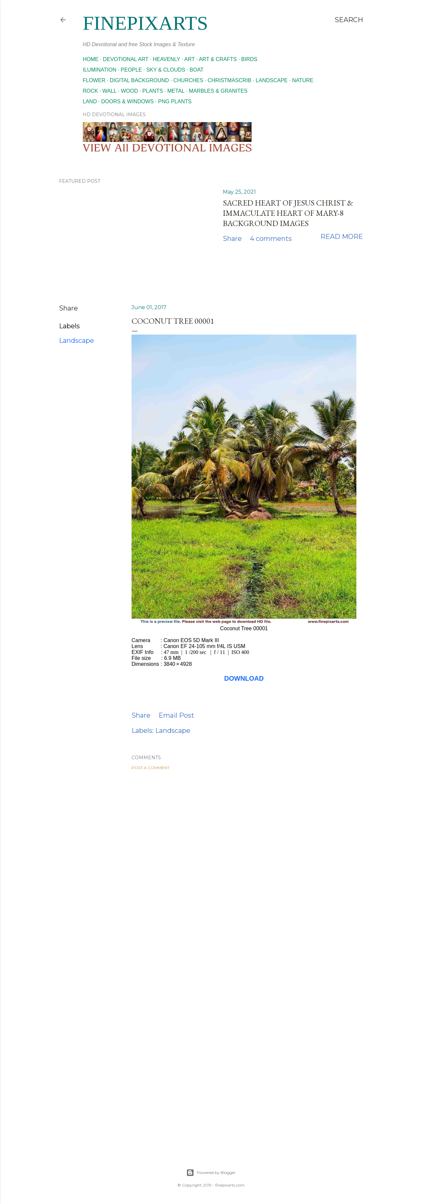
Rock (90, 91)
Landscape (272, 80)
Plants (152, 91)
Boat (196, 70)
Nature (303, 80)
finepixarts (145, 23)
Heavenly (166, 59)
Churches (188, 80)
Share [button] (232, 239)
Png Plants (175, 101)
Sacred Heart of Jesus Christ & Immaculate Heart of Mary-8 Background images (288, 213)
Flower (94, 80)
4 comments (271, 239)
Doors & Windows (127, 101)
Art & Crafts (218, 59)
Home (91, 59)
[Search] (349, 20)
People (131, 70)
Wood (129, 91)
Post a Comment (150, 767)
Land (90, 101)
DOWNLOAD (244, 678)
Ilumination (99, 70)
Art (189, 59)
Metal (175, 91)
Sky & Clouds (165, 70)
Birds (249, 59)
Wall (110, 91)
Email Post (176, 715)
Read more (341, 237)
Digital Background (139, 80)
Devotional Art (125, 59)
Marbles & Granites (218, 91)
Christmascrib (229, 80)
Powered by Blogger (211, 1173)
